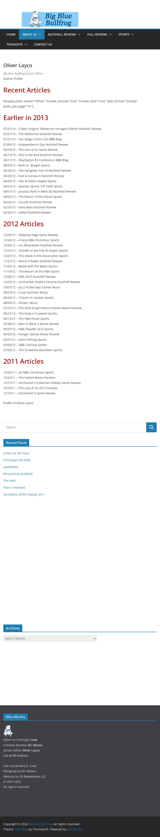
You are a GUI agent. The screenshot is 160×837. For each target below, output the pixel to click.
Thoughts (15, 44)
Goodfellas (10, 467)
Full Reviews (97, 34)
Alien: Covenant (14, 487)
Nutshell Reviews (62, 34)
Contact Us (43, 44)
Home (11, 34)
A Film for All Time (16, 453)
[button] (39, 34)
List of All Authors (15, 755)
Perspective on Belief (17, 474)
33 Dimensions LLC (33, 776)
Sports (124, 34)
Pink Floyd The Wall (16, 460)
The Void (9, 481)
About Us (29, 34)
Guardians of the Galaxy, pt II (23, 494)
